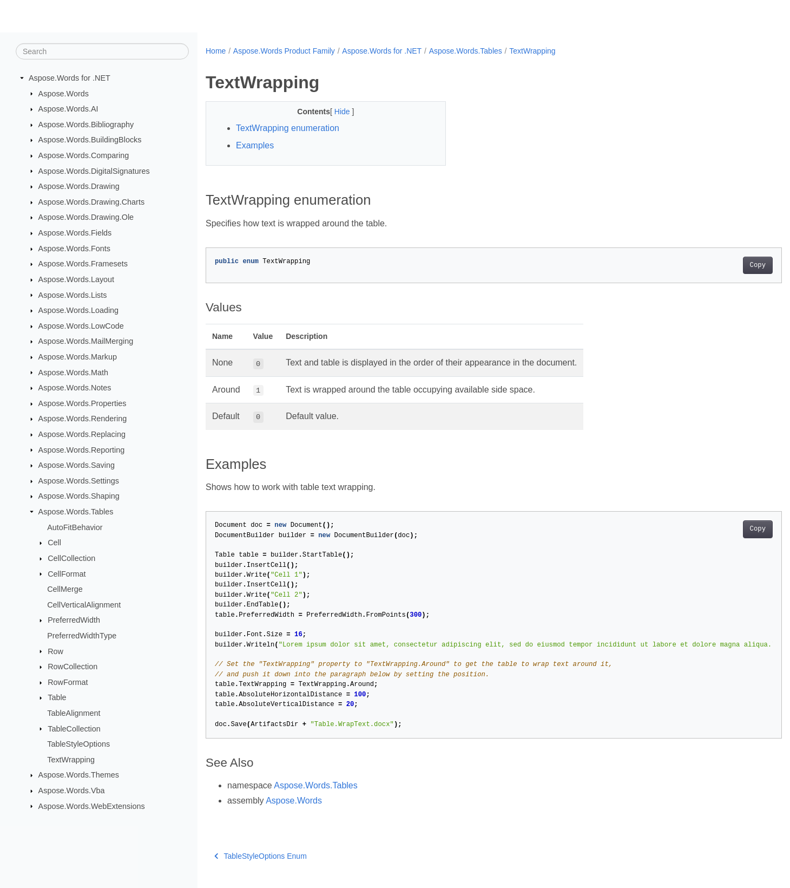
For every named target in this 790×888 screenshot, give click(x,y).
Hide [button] (335, 111)
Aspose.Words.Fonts (74, 248)
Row (55, 651)
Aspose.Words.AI (68, 109)
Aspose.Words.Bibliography (86, 124)
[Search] (102, 51)
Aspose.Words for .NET (69, 78)
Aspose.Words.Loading (78, 310)
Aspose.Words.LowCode (81, 326)
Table (57, 697)
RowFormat (68, 682)
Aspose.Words (63, 93)
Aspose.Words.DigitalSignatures (94, 170)
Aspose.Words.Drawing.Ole (86, 217)
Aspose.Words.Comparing (83, 155)
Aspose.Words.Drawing (79, 186)
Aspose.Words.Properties (82, 403)
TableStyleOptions (78, 744)
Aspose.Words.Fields (75, 232)
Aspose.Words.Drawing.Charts (91, 202)
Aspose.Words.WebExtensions (91, 805)
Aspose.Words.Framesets (83, 263)
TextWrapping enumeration (287, 128)
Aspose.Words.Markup (77, 356)
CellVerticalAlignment (84, 604)
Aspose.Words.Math (73, 372)
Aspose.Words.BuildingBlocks (90, 139)
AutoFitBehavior (74, 527)
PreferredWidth (74, 620)
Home (216, 51)
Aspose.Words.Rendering (82, 418)
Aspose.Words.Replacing (82, 434)
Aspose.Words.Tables (76, 511)
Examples (255, 145)
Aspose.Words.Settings (78, 480)
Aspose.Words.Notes (74, 387)
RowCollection (72, 666)
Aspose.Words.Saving (76, 465)
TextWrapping (71, 759)
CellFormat (66, 573)
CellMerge (65, 589)
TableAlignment (73, 713)
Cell (54, 542)
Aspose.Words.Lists (72, 294)
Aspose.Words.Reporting (81, 449)
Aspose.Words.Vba (71, 790)
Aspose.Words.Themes (78, 775)
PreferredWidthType (81, 635)
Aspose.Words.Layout (76, 279)
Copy (718, 265)
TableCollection (74, 728)
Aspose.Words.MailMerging (86, 341)
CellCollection (71, 558)
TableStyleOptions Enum (260, 856)
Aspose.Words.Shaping (79, 496)
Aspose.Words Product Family (284, 51)
